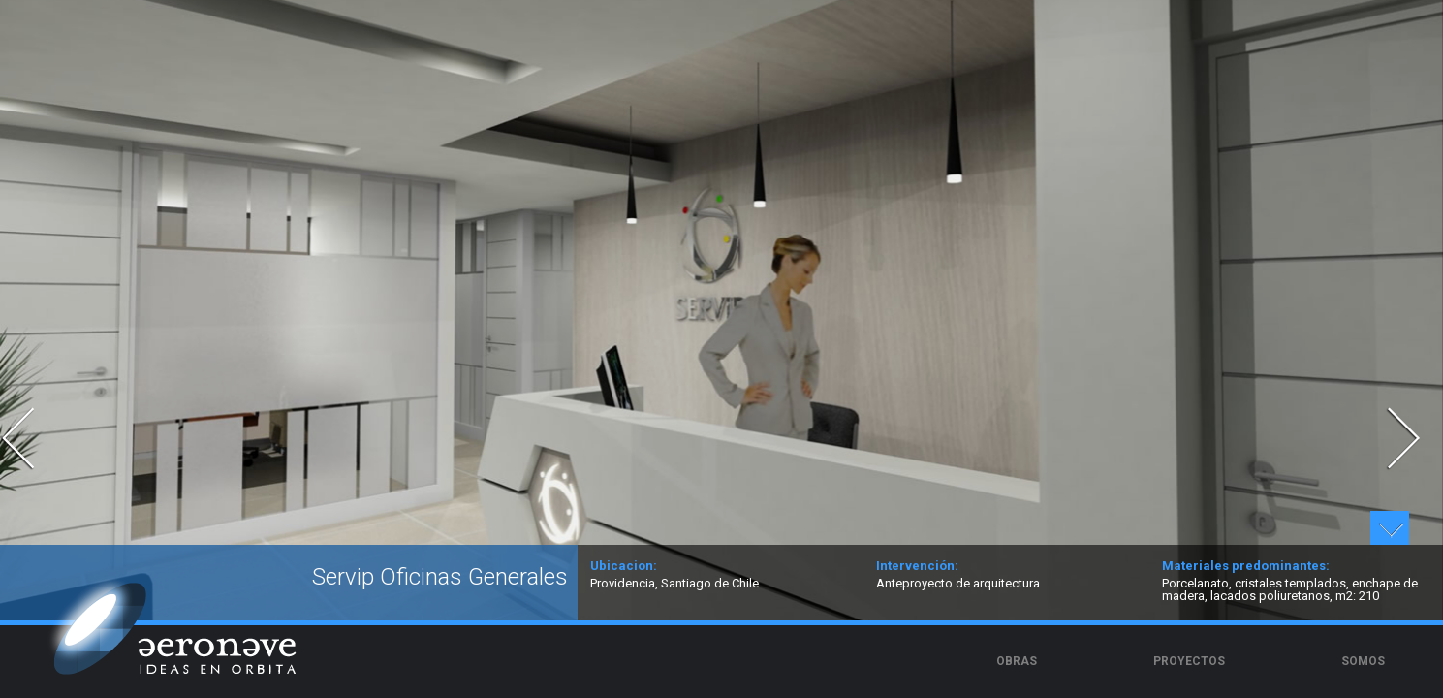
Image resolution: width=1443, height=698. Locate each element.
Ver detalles (1389, 528)
